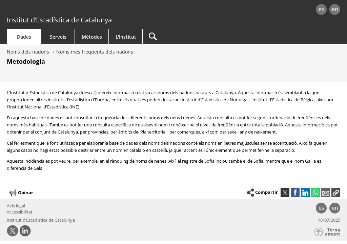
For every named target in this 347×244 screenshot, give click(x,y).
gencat (73, 10)
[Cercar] (200, 36)
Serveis (58, 37)
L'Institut (126, 37)
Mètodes (92, 37)
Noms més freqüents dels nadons (94, 51)
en (335, 9)
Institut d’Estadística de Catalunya (59, 19)
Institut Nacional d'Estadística (38, 107)
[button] (335, 192)
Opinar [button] (20, 192)
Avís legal (16, 206)
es (321, 9)
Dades (24, 37)
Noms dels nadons (28, 51)
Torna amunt (332, 232)
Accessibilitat (20, 212)
